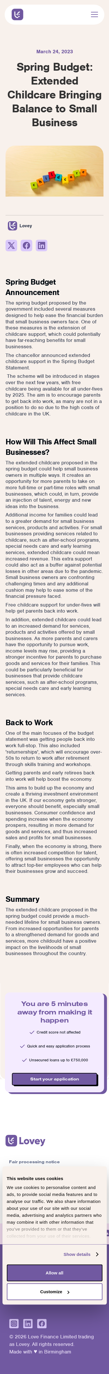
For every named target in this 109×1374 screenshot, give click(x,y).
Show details (77, 1254)
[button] (93, 14)
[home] (16, 14)
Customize (54, 1291)
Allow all (54, 1272)
